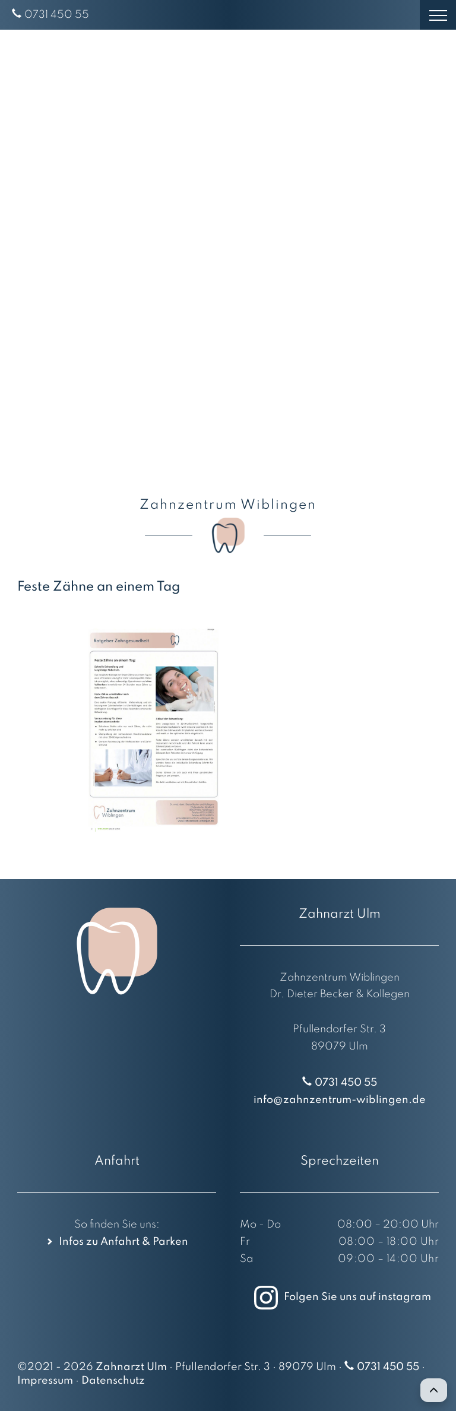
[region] (228, 252)
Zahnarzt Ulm (131, 1367)
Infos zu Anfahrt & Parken (123, 1241)
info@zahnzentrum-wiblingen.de (340, 1100)
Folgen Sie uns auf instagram (339, 1297)
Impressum (45, 1380)
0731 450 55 (56, 14)
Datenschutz (113, 1380)
